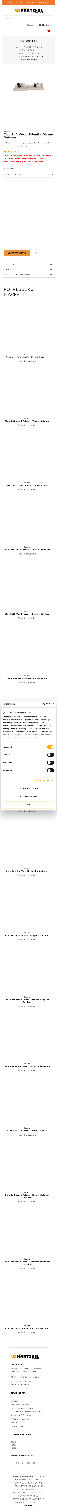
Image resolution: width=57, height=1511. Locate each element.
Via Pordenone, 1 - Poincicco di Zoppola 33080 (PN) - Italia (27, 1370)
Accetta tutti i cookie (28, 788)
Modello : (9, 168)
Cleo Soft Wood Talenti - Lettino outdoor (27, 614)
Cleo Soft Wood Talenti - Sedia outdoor (27, 485)
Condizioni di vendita (20, 1404)
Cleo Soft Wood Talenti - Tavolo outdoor (27, 421)
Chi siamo (15, 1401)
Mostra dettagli (42, 780)
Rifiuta (28, 805)
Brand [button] (8, 269)
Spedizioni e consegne (21, 1415)
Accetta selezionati (28, 797)
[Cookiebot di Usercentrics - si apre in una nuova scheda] (43, 704)
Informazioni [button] (12, 264)
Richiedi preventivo (17, 253)
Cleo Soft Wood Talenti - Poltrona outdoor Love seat (27, 1262)
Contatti (14, 1422)
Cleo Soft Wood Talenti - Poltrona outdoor (27, 1066)
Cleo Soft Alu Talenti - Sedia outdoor (27, 678)
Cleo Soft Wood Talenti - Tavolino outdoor (27, 549)
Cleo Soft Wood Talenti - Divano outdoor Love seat (27, 1196)
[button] (36, 253)
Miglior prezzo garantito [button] (19, 274)
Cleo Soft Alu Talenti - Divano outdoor (27, 357)
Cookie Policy (16, 1426)
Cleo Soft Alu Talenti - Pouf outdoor (27, 1130)
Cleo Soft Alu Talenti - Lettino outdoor (27, 871)
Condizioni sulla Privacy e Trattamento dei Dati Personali (25, 1410)
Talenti (7, 131)
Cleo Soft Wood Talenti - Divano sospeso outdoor (27, 1001)
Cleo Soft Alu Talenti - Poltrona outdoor (27, 1328)
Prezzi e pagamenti (19, 1419)
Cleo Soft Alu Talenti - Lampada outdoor (27, 935)
